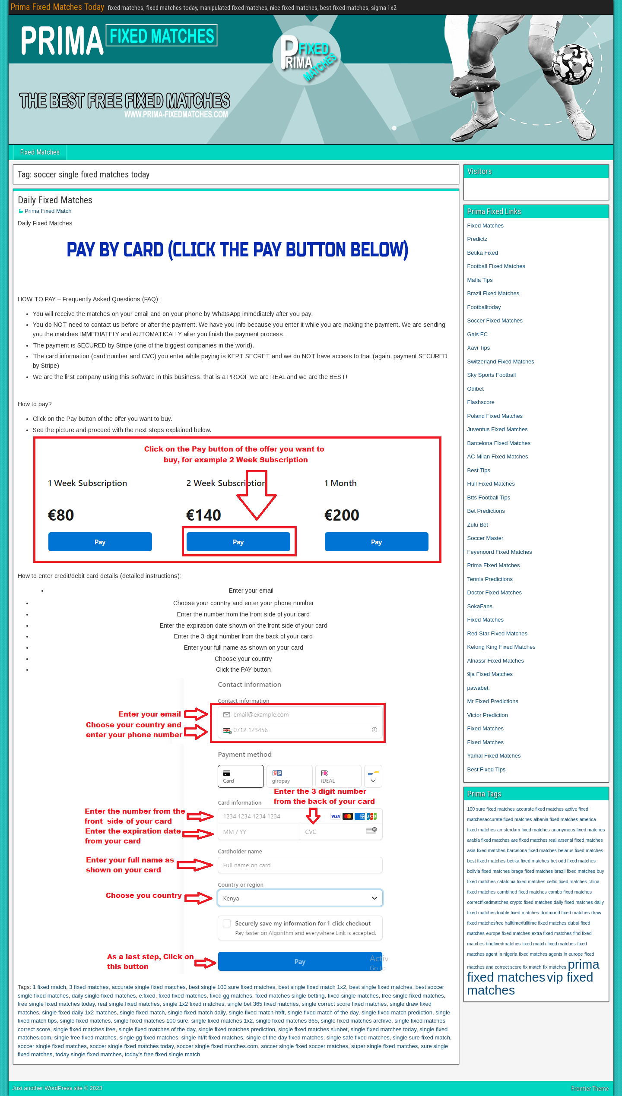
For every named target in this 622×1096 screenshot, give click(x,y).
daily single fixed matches (104, 995)
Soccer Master (485, 538)
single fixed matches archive (356, 1020)
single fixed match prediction (397, 1012)
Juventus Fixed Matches (497, 429)
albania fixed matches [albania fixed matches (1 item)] (555, 819)
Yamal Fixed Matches (495, 755)
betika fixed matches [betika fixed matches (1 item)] (528, 860)
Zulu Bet (477, 524)
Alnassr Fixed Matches (495, 660)
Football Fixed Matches (496, 266)
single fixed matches (85, 1020)
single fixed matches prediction (236, 1029)
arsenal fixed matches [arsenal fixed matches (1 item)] (580, 840)
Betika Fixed (482, 253)
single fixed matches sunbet (312, 1029)
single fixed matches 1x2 (222, 1020)
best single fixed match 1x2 (312, 987)
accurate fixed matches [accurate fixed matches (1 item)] (540, 809)
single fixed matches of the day (156, 1029)
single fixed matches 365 (286, 1020)
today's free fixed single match (162, 1054)
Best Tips (478, 470)
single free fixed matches (85, 1037)
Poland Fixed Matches (495, 416)
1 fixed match (49, 987)
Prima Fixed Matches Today (57, 7)
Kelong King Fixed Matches (501, 647)
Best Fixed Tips (486, 769)
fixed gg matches (230, 995)
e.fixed (147, 995)
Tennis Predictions (490, 579)
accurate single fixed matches (149, 987)
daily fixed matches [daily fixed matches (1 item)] (573, 902)
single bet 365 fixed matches (262, 1004)
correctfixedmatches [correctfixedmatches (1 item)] (487, 902)
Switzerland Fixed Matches (500, 361)
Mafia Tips (480, 280)
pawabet (478, 688)
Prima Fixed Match (48, 211)
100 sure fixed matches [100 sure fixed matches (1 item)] (491, 809)
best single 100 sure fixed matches (232, 987)
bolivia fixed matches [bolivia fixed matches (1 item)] (488, 871)
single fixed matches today (383, 1029)
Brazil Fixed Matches (493, 293)
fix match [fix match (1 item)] (532, 967)
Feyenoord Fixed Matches (499, 552)
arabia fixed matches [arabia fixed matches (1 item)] (488, 840)
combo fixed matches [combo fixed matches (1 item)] (570, 891)
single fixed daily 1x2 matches (79, 1012)
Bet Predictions (486, 511)
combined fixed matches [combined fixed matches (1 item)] (522, 891)
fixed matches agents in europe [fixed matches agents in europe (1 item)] (551, 954)
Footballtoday (484, 307)
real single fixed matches (128, 1004)
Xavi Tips (478, 347)
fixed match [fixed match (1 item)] (534, 943)
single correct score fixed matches (344, 1004)
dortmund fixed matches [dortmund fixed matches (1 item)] (565, 912)
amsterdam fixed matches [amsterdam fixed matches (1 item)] (523, 829)
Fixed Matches (40, 152)
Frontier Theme (590, 1089)
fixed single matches (353, 995)
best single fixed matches (380, 987)
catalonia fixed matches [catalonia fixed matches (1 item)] (521, 881)
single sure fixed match (421, 1037)
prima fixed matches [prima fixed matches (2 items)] (533, 970)
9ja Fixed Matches (490, 674)
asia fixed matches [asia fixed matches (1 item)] (486, 850)
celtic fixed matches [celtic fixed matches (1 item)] (567, 881)
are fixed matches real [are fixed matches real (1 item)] (533, 840)
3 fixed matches (88, 987)
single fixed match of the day (323, 1012)
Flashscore (481, 402)
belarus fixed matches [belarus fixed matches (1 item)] (581, 850)
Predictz (477, 239)
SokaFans (480, 606)
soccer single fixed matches (52, 1046)
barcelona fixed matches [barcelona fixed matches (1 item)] (532, 850)
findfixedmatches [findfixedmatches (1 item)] (503, 943)
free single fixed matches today (56, 1004)
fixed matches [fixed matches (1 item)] (561, 943)
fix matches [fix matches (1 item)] (554, 967)
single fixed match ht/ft (256, 1012)
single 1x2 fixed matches (193, 1004)
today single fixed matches (88, 1054)
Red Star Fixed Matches (497, 633)
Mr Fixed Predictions (492, 701)
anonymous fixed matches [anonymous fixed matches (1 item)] (578, 829)
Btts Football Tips (489, 497)
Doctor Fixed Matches (494, 592)
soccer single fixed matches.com (217, 1046)
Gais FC (477, 334)
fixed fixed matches (182, 995)
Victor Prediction (487, 715)
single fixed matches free (84, 1029)
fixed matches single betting (289, 995)
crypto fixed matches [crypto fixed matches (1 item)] (531, 902)
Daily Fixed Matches (55, 200)
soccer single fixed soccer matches (304, 1046)
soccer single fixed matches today (132, 1046)
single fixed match (142, 1012)
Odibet (475, 388)
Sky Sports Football (491, 375)
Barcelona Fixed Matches (499, 443)
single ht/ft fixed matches (212, 1037)
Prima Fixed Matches (493, 565)
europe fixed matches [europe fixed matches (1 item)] (508, 933)
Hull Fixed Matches (491, 483)
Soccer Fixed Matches (495, 320)
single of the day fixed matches (285, 1037)
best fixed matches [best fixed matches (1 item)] (486, 860)
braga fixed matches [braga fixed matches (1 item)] (532, 871)
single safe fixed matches (358, 1037)
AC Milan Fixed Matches (497, 456)
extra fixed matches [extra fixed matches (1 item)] (551, 933)
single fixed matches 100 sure (151, 1020)
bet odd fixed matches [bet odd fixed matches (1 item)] (573, 860)
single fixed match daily (196, 1012)
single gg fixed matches (149, 1037)
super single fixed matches (384, 1046)
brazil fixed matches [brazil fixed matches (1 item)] (575, 871)
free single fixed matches (413, 995)
